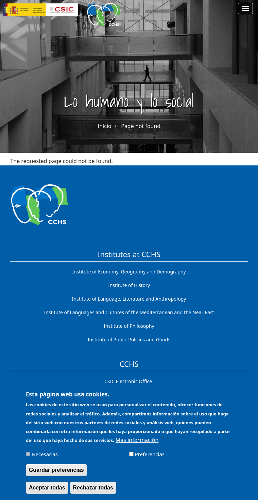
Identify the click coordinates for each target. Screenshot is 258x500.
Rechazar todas (93, 491)
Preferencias (150, 457)
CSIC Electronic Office (128, 381)
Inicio (104, 126)
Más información (137, 443)
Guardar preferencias (56, 473)
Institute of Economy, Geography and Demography (129, 271)
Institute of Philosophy (129, 326)
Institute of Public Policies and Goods (129, 339)
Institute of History (129, 285)
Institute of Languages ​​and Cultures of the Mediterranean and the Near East (129, 312)
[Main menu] (245, 8)
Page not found (140, 126)
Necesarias (45, 457)
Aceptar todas (47, 491)
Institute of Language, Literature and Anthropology (129, 299)
